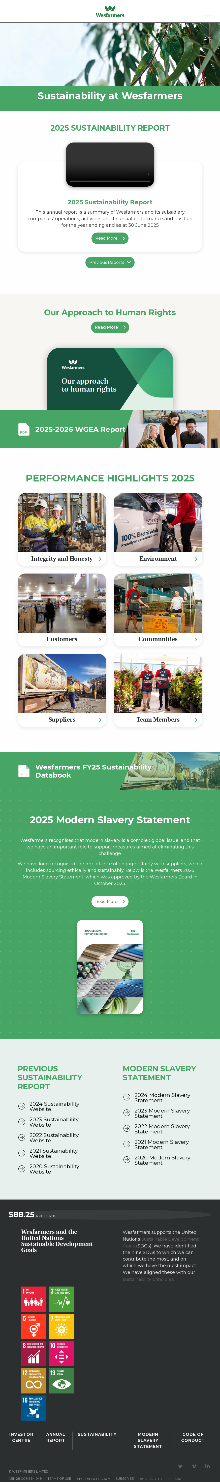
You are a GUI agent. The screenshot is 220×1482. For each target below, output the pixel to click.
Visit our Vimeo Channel (195, 1457)
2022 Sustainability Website (54, 1137)
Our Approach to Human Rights (110, 312)
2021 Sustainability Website (53, 1153)
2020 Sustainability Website (54, 1169)
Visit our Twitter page (181, 1457)
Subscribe (125, 1469)
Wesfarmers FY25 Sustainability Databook (79, 771)
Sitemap (175, 1469)
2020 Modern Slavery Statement (162, 1160)
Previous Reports (110, 262)
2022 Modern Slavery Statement (162, 1129)
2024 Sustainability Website (54, 1106)
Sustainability (97, 1434)
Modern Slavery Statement (147, 1436)
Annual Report (57, 1436)
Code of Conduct (193, 1436)
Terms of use (59, 1469)
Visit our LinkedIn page (208, 1457)
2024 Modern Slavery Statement (162, 1097)
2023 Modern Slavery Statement (162, 1113)
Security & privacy (93, 1469)
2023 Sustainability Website (54, 1122)
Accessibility (151, 1469)
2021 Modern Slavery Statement (162, 1144)
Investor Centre (21, 1436)
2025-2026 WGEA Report (80, 429)
